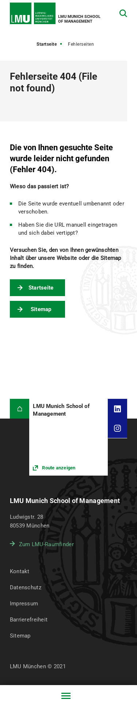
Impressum (24, 603)
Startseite (47, 44)
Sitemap (41, 309)
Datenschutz (25, 587)
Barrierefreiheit (28, 619)
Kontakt (20, 571)
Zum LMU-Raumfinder (46, 544)
